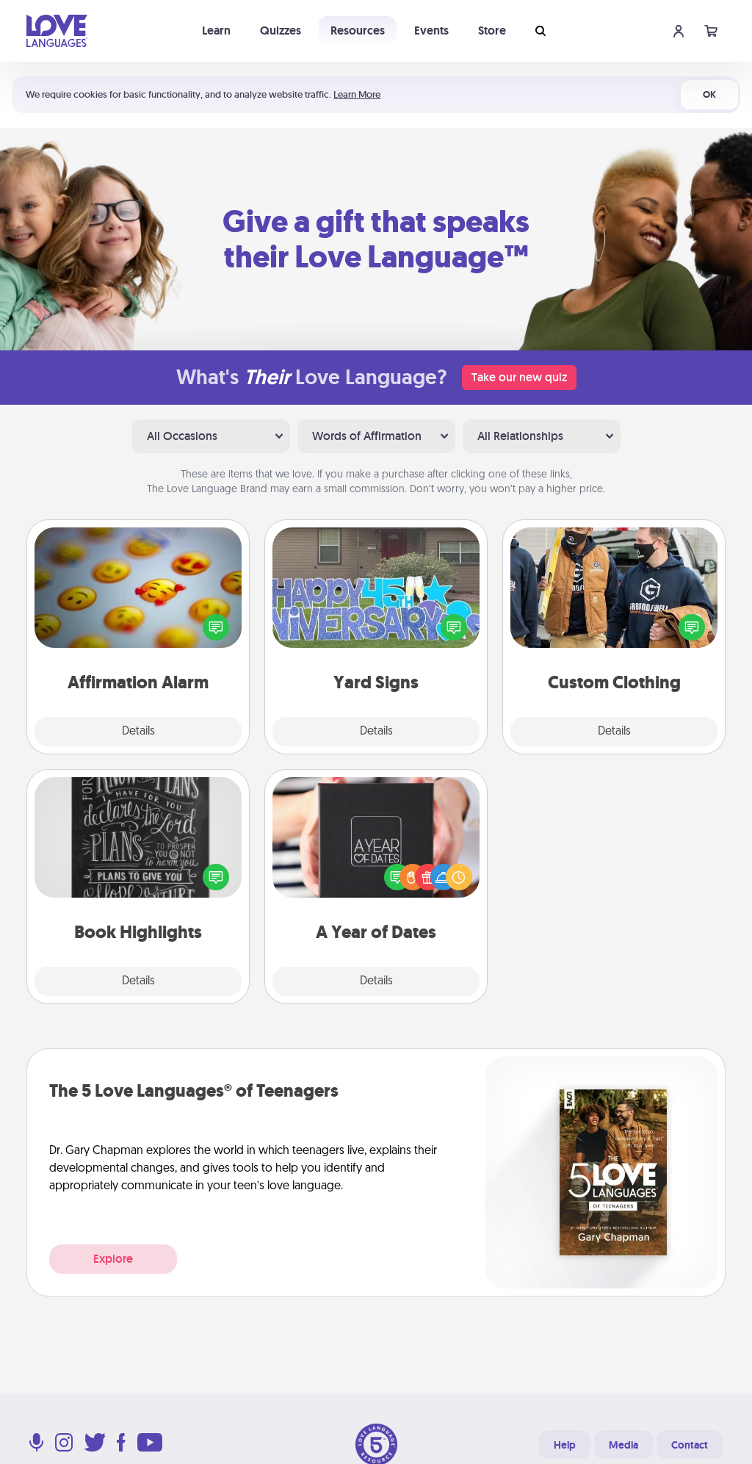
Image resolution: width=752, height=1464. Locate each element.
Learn (216, 30)
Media (623, 1445)
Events (431, 30)
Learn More (356, 94)
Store (492, 30)
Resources (357, 30)
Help (565, 1445)
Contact (689, 1445)
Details (138, 732)
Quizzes (280, 30)
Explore (113, 1258)
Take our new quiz (519, 377)
